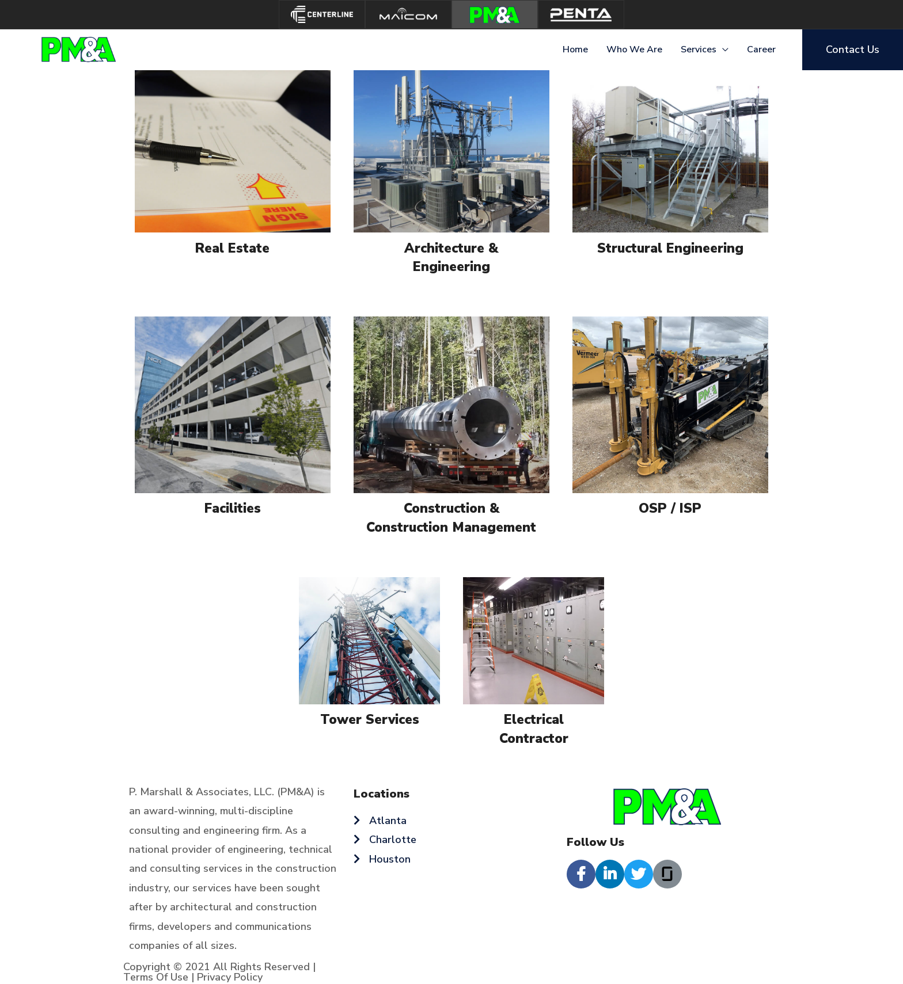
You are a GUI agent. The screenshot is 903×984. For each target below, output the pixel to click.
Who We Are (634, 49)
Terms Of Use (155, 977)
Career (761, 49)
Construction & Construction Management (451, 517)
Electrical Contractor (533, 729)
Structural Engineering (670, 248)
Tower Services (369, 720)
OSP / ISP (670, 508)
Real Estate (232, 248)
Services (698, 49)
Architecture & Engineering (451, 257)
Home (575, 49)
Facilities (232, 508)
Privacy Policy (230, 977)
